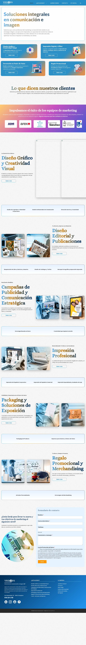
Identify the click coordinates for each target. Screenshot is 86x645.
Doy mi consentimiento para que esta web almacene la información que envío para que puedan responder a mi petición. (60, 524)
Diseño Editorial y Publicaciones (39, 560)
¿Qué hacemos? (42, 3)
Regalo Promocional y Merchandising (40, 568)
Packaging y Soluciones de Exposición (40, 566)
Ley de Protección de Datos (46, 521)
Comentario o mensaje (45, 509)
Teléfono (40, 501)
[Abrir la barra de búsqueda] (80, 3)
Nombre (41, 489)
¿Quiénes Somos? (62, 558)
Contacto (65, 3)
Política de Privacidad (63, 563)
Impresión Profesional (36, 565)
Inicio (31, 3)
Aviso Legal (60, 561)
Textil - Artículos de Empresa (38, 570)
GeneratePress (52, 585)
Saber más (53, 55)
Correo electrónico (44, 495)
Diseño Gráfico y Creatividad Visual (39, 558)
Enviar (42, 536)
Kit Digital (74, 3)
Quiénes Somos (54, 3)
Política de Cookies (62, 565)
